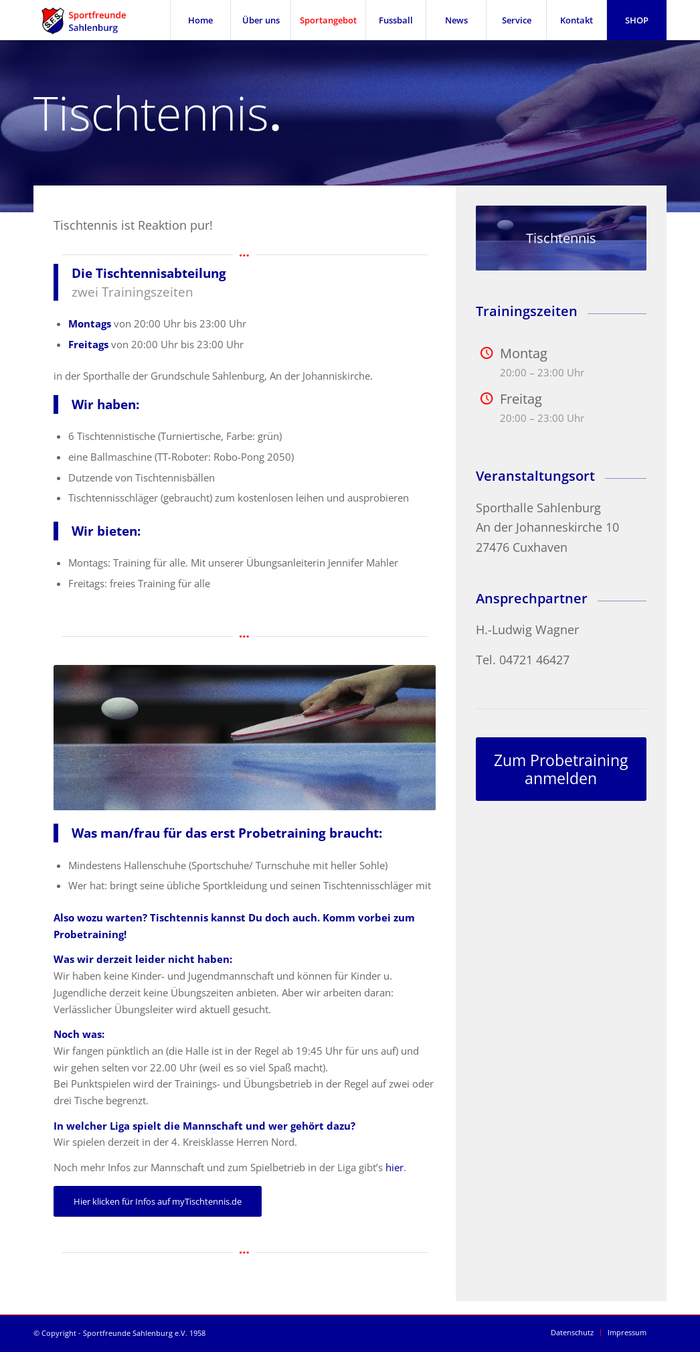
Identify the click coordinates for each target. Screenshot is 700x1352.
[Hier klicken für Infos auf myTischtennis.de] (158, 1201)
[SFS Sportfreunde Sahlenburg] (92, 20)
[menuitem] (200, 20)
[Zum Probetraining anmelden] (561, 769)
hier (394, 1167)
